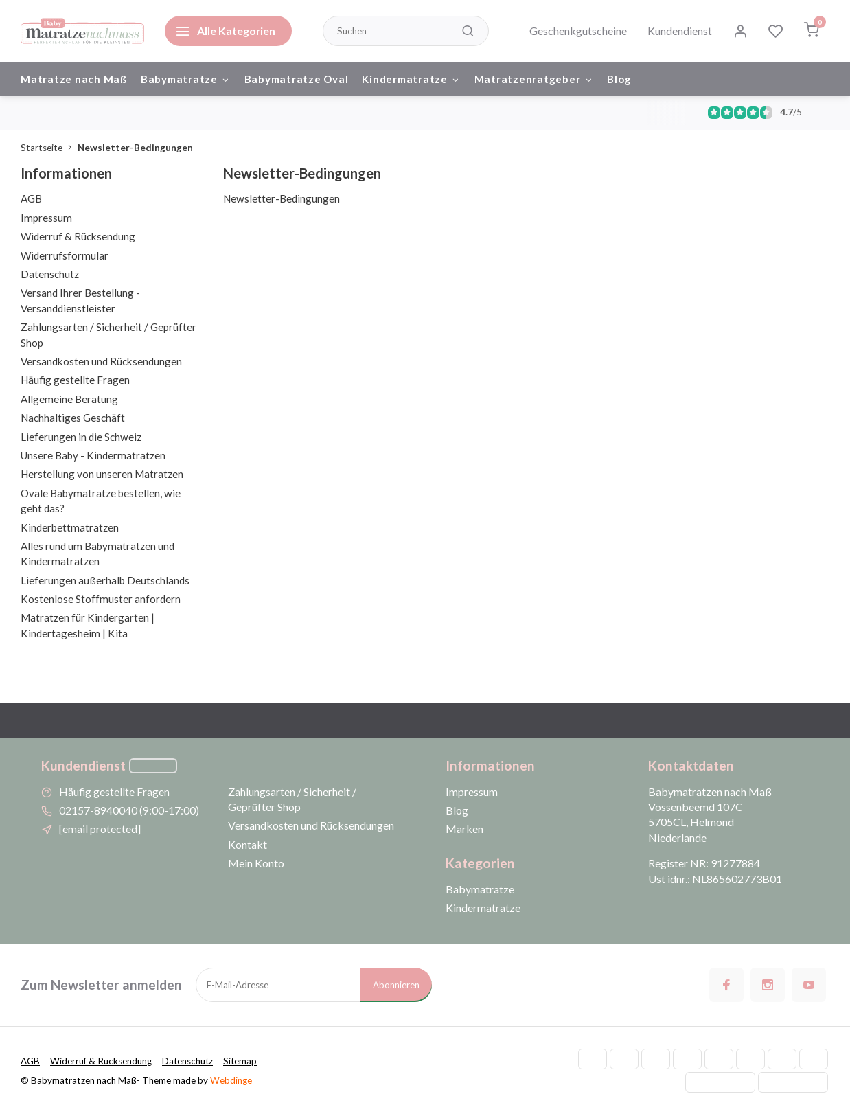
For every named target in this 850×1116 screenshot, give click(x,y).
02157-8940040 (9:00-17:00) (129, 810)
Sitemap (244, 1062)
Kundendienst (679, 30)
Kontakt (247, 845)
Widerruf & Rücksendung (78, 237)
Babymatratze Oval (296, 79)
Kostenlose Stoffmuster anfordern (101, 599)
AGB (31, 200)
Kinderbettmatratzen (70, 528)
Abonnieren (396, 985)
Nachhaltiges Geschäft (73, 418)
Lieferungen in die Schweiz (81, 437)
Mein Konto (256, 864)
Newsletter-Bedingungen (135, 148)
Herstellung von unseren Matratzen (102, 475)
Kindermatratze (412, 79)
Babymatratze (186, 79)
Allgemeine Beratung (69, 400)
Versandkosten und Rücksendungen (101, 362)
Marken (464, 829)
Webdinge (231, 1080)
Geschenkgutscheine (578, 30)
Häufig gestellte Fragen (75, 381)
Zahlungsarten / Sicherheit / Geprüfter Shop (292, 800)
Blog (620, 79)
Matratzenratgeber (535, 79)
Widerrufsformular (64, 256)
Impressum (46, 218)
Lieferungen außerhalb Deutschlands (105, 581)
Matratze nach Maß (74, 79)
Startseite (49, 148)
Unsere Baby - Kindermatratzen (93, 456)
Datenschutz (50, 275)
